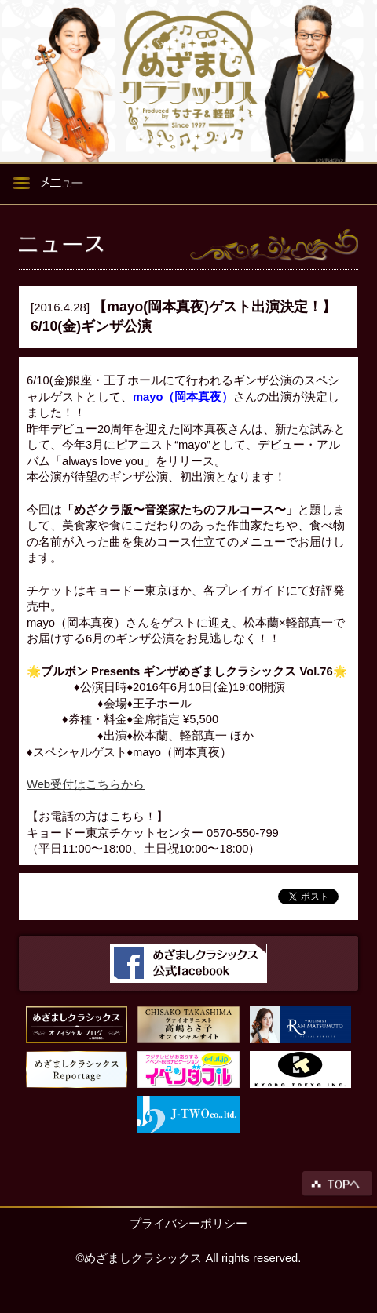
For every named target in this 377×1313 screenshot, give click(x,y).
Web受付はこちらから (86, 784)
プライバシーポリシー (188, 1223)
